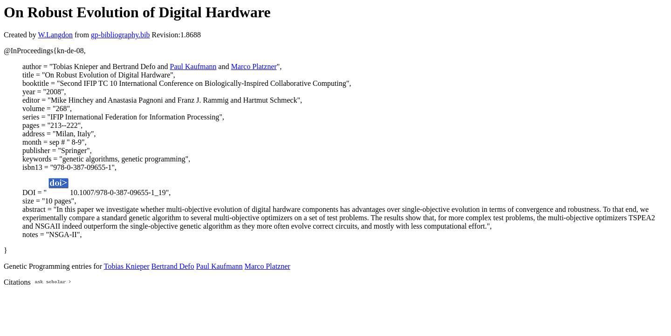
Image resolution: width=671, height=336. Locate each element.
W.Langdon (55, 35)
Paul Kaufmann (193, 66)
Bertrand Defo (172, 266)
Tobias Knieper (127, 266)
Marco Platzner (254, 66)
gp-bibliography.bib (120, 35)
